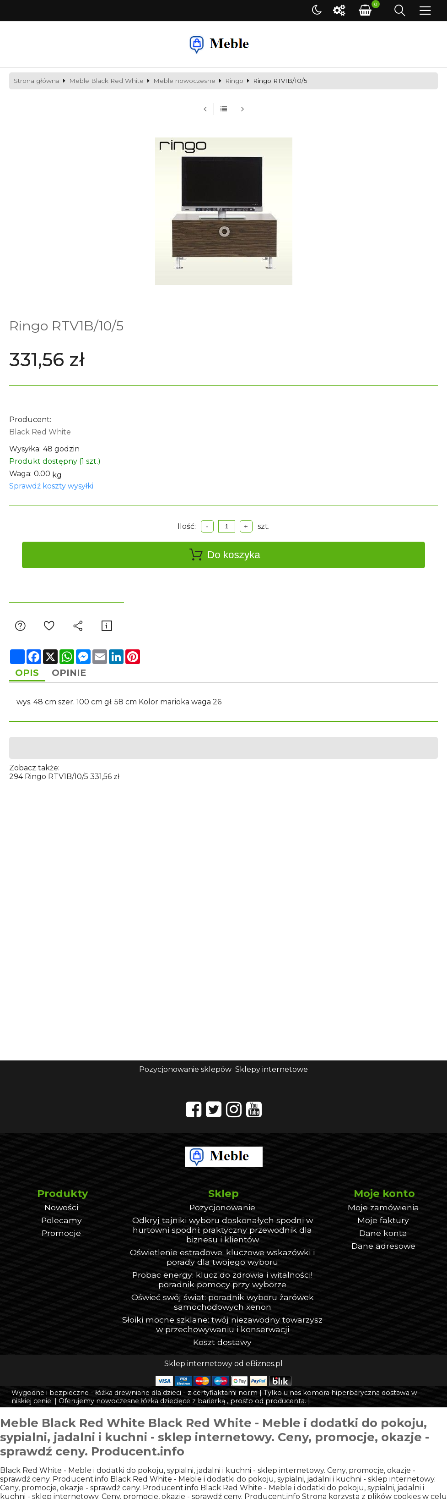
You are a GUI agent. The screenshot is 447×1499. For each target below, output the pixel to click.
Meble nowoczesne (184, 81)
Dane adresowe (383, 1248)
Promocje (61, 1235)
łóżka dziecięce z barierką (183, 1403)
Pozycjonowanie (222, 1209)
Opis (30, 673)
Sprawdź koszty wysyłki (51, 486)
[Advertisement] (223, 847)
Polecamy (61, 1222)
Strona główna (36, 81)
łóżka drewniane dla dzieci (138, 1395)
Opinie (76, 673)
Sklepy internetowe (271, 1071)
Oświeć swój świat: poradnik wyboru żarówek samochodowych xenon (222, 1304)
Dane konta (383, 1235)
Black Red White (40, 432)
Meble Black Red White (106, 81)
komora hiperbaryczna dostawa (356, 1395)
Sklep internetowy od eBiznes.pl (223, 1366)
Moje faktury (383, 1222)
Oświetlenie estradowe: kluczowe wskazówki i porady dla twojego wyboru (222, 1259)
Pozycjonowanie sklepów (185, 1071)
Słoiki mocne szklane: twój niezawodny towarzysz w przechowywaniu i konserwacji (222, 1326)
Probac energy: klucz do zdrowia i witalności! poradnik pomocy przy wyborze (222, 1281)
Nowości (61, 1209)
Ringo (234, 81)
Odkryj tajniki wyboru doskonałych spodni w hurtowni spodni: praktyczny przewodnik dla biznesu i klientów (222, 1232)
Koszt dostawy (222, 1344)
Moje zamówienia (383, 1209)
